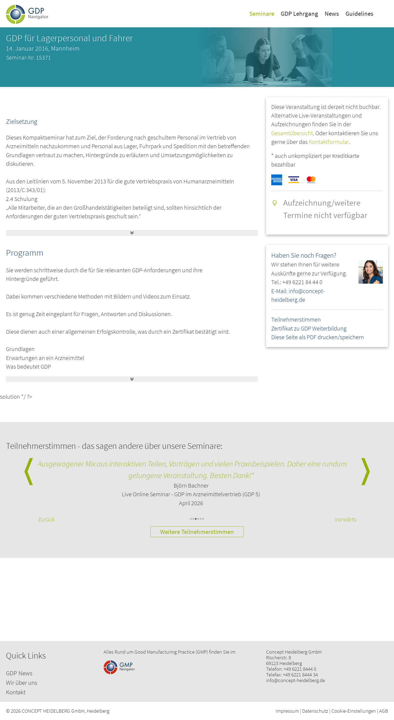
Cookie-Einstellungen (353, 711)
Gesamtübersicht (292, 133)
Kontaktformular (329, 141)
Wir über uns (21, 682)
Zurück (46, 519)
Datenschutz (315, 711)
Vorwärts (345, 519)
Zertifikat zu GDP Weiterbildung (309, 328)
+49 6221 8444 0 (300, 669)
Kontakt (15, 692)
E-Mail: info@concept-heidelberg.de (298, 295)
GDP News (19, 673)
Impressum (287, 711)
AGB (383, 711)
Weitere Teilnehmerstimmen (197, 532)
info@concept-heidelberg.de (295, 680)
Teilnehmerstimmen (296, 319)
